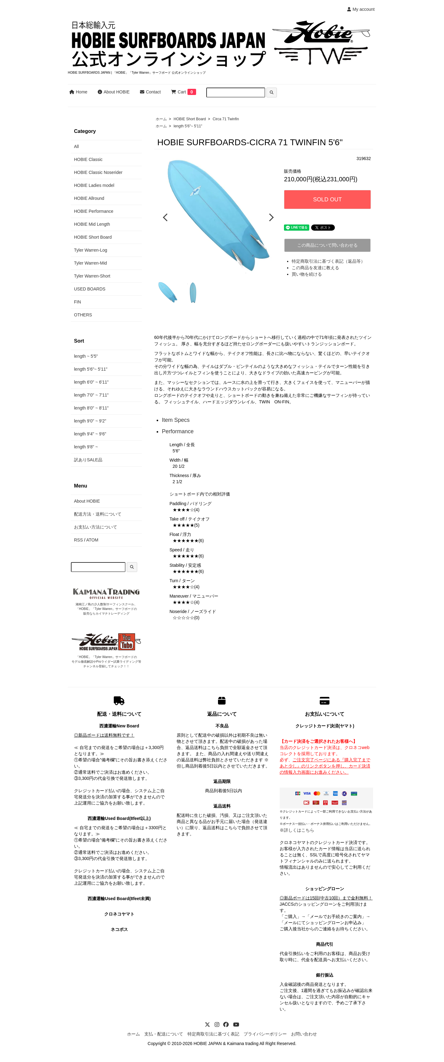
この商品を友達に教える (315, 267)
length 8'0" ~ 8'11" (91, 407)
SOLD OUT (327, 199)
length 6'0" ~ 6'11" (91, 382)
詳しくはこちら (299, 830)
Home (78, 91)
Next (270, 217)
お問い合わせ (304, 1033)
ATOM (92, 539)
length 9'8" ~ (86, 446)
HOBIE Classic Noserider (98, 172)
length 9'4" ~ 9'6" (90, 433)
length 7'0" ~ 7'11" (91, 395)
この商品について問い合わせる (327, 245)
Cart (178, 91)
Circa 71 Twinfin (226, 119)
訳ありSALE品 (88, 459)
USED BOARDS (89, 288)
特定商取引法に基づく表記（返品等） (328, 261)
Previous (165, 217)
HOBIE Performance (93, 211)
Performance (178, 431)
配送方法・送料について (97, 514)
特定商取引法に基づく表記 (213, 1033)
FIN (77, 301)
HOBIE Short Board (190, 119)
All (76, 146)
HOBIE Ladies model (94, 185)
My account (361, 9)
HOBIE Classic (88, 159)
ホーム (161, 119)
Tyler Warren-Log (90, 250)
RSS (78, 539)
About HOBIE (114, 91)
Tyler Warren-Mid (90, 263)
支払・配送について (163, 1033)
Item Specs (176, 420)
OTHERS (83, 314)
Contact (150, 91)
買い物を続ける (307, 274)
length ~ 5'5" (86, 356)
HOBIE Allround (89, 198)
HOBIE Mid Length (92, 224)
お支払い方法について (95, 527)
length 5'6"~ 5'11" (188, 126)
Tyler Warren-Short (92, 276)
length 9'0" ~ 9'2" (90, 420)
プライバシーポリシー (265, 1033)
